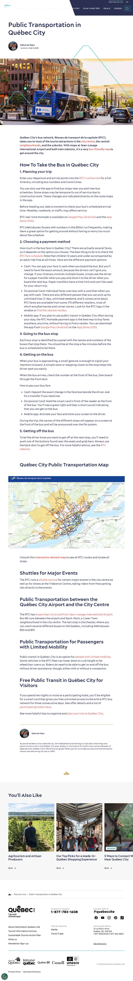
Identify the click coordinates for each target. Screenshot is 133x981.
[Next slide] (126, 827)
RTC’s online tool (89, 178)
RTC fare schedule (31, 256)
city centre (88, 141)
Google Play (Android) (82, 217)
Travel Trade (57, 933)
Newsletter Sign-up (18, 943)
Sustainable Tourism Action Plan (24, 935)
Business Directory (32, 972)
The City (20, 8)
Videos (118, 8)
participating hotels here (35, 707)
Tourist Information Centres (22, 931)
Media (54, 929)
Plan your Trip (91, 8)
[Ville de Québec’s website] (14, 960)
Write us (12, 939)
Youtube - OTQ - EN (102, 917)
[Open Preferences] (4, 976)
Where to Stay (71, 8)
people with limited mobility (92, 656)
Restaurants (52, 8)
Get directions (100, 944)
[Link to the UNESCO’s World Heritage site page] (73, 961)
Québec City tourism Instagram (109, 917)
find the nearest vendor (51, 310)
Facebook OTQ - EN (96, 917)
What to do (34, 8)
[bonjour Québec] (29, 962)
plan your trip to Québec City (85, 713)
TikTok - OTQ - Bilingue (122, 917)
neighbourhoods (30, 145)
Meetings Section (116, 2)
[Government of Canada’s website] (58, 962)
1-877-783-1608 (64, 912)
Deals (107, 8)
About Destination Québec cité (24, 927)
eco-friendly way (99, 149)
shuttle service (48, 579)
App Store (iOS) (87, 327)
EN (127, 2)
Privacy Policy (14, 972)
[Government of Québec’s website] (44, 962)
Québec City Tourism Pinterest (115, 917)
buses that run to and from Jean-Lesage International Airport (74, 614)
